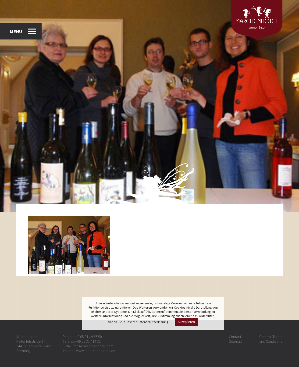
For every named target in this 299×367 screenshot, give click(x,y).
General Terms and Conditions (270, 339)
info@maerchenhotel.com (93, 346)
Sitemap (235, 341)
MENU (16, 31)
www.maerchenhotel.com (96, 350)
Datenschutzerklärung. (153, 322)
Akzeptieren (186, 322)
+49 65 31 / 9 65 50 (88, 336)
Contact (235, 336)
